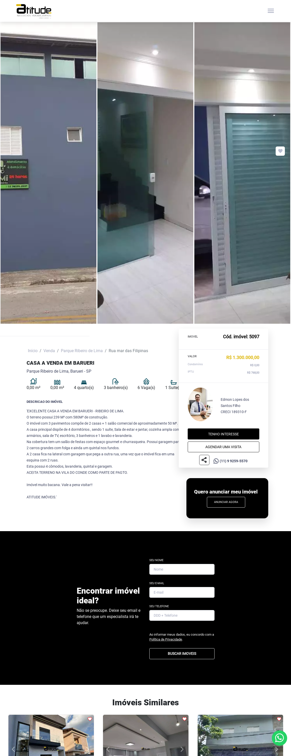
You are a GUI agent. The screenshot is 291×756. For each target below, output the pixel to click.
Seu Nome (156, 560)
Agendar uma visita (223, 447)
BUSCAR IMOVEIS (182, 654)
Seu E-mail (156, 583)
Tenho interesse (223, 434)
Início (33, 350)
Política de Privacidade (165, 639)
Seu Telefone (159, 606)
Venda (49, 350)
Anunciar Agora (226, 502)
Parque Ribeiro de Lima (82, 350)
